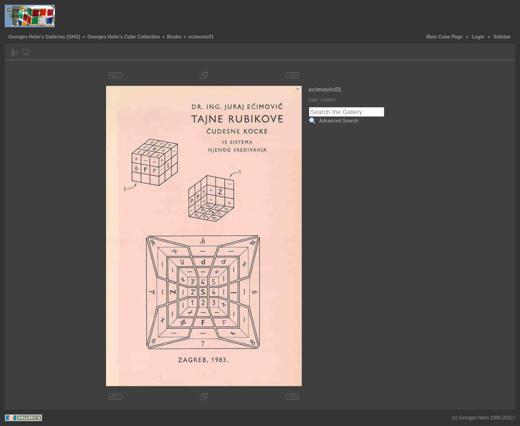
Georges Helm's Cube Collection (123, 36)
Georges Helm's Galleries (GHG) (44, 36)
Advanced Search (339, 120)
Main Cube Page (445, 36)
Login (478, 36)
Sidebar (502, 36)
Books (174, 36)
